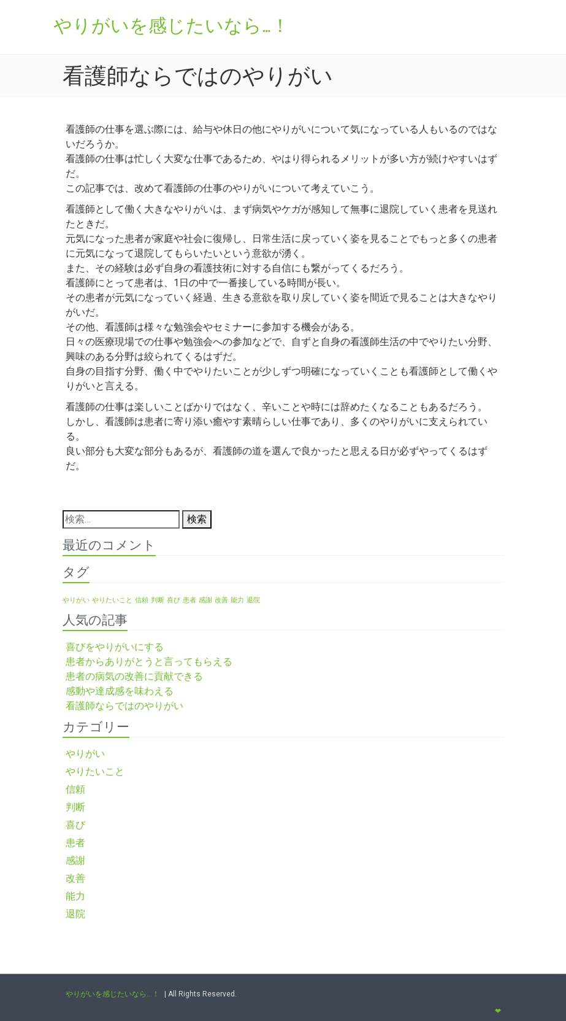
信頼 (75, 789)
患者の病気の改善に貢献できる (134, 676)
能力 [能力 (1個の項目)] (237, 600)
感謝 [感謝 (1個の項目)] (205, 600)
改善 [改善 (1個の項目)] (221, 600)
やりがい (85, 753)
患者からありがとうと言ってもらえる (149, 661)
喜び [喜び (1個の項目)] (173, 600)
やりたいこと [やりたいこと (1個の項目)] (112, 600)
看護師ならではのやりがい (124, 706)
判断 (75, 807)
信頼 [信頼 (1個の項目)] (141, 600)
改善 (75, 878)
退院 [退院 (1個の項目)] (253, 600)
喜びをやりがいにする (115, 647)
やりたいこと (95, 771)
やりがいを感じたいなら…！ (112, 994)
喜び (75, 825)
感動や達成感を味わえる (120, 691)
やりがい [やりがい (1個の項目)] (76, 600)
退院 (75, 914)
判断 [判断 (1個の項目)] (157, 600)
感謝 (75, 860)
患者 (75, 842)
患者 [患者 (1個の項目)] (189, 600)
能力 (75, 896)
